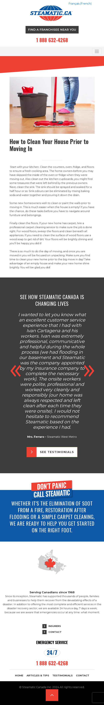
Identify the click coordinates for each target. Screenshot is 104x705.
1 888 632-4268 (52, 40)
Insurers (54, 626)
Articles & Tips (38, 675)
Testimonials (62, 675)
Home (19, 675)
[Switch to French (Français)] (80, 3)
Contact (55, 631)
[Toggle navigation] (96, 51)
